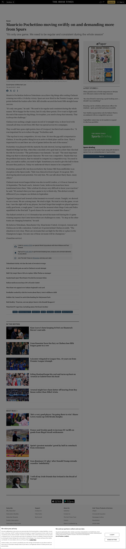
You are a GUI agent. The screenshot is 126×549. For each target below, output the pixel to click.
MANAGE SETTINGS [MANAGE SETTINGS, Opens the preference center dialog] (112, 539)
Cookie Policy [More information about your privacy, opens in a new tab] (32, 540)
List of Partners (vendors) (62, 536)
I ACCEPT (112, 534)
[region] (63, 537)
